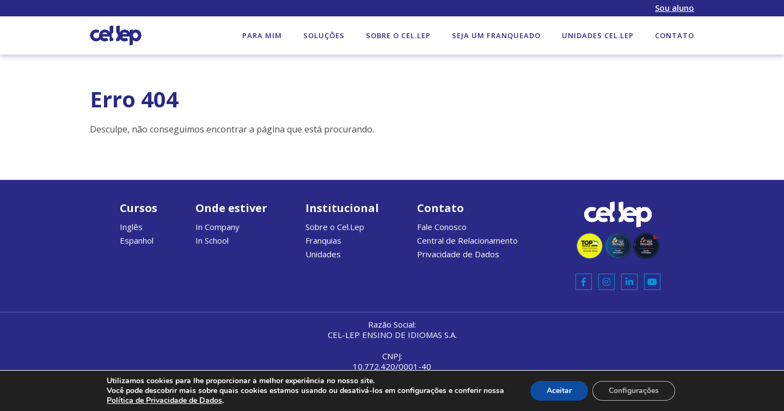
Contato (674, 35)
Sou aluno (674, 8)
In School (212, 240)
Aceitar (559, 390)
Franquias (323, 240)
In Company (217, 226)
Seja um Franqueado (496, 35)
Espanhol (137, 240)
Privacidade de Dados (458, 254)
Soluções (324, 35)
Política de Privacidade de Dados (164, 400)
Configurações (634, 390)
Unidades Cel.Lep (598, 35)
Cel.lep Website (116, 35)
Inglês (131, 226)
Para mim (262, 35)
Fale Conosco (442, 226)
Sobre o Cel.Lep (398, 35)
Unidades (323, 254)
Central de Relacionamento (467, 240)
